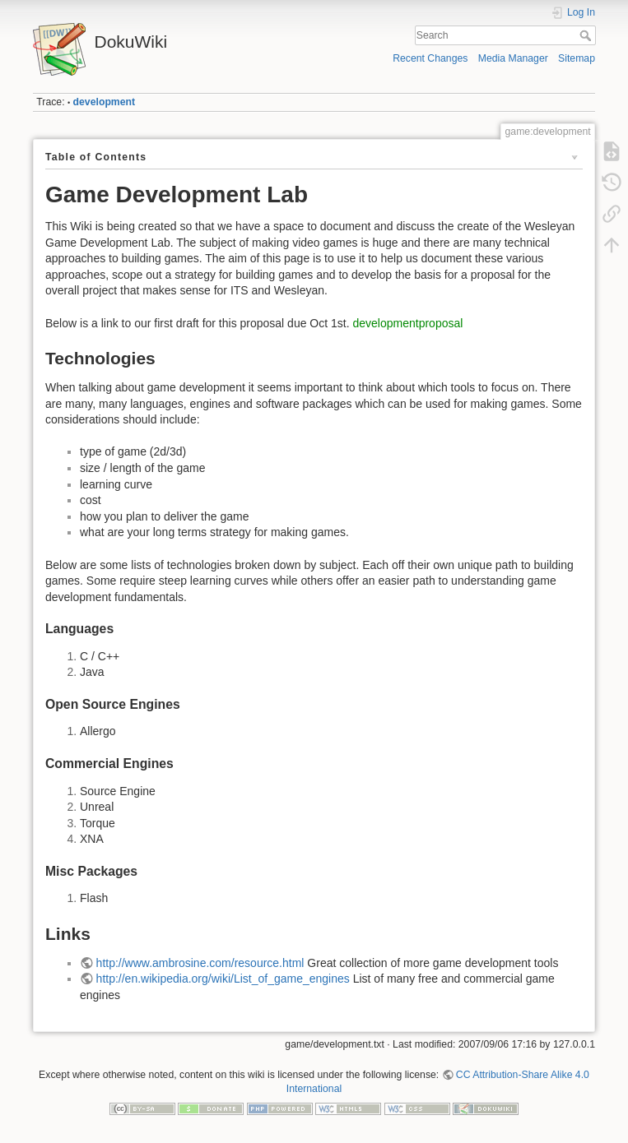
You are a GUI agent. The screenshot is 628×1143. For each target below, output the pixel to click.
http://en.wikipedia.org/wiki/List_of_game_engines (223, 978)
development (104, 102)
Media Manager (513, 58)
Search (587, 35)
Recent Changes (430, 58)
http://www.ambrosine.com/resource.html (200, 962)
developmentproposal (408, 323)
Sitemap (576, 58)
